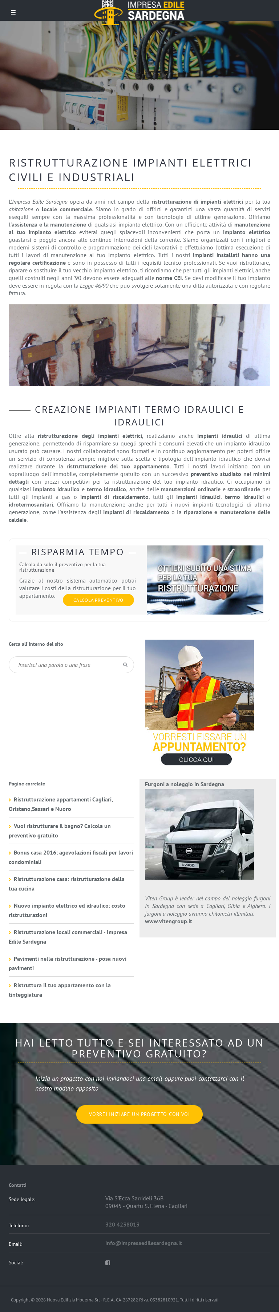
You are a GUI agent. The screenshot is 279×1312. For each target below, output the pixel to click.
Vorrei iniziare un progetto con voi (139, 1114)
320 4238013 (122, 1224)
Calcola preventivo (98, 600)
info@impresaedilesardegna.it (143, 1243)
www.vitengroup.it (168, 921)
